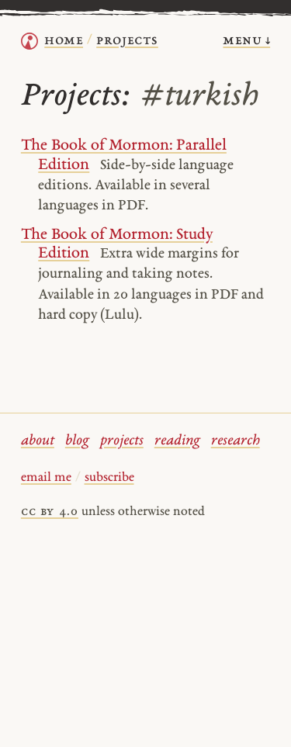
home (63, 41)
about (37, 441)
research (235, 441)
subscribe (109, 478)
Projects (127, 41)
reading (177, 441)
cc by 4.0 (49, 512)
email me (46, 478)
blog (77, 441)
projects (122, 441)
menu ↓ (246, 41)
